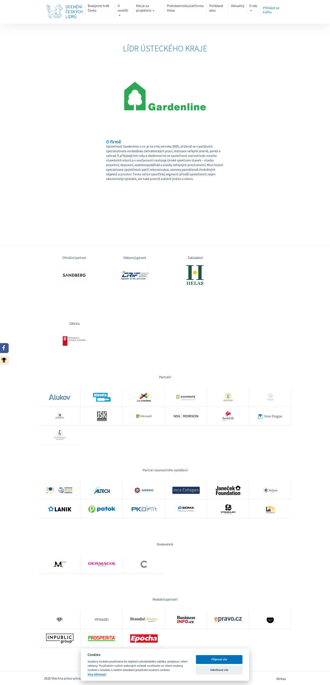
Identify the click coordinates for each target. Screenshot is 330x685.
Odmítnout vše (219, 670)
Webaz (281, 679)
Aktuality (237, 6)
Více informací (97, 674)
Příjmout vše (219, 659)
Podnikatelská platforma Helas (185, 8)
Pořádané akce (216, 8)
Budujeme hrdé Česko (98, 8)
